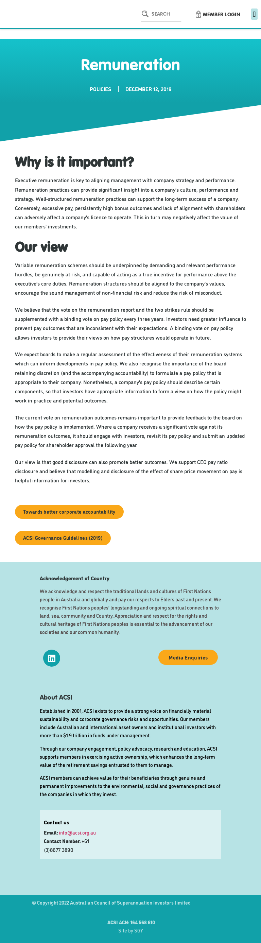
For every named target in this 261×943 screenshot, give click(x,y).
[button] (254, 14)
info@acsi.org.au (77, 832)
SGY (138, 930)
